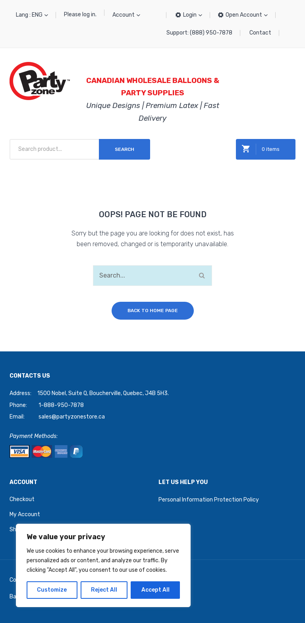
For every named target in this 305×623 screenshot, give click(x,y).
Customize (52, 589)
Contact (260, 32)
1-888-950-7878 (61, 405)
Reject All (104, 589)
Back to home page (152, 310)
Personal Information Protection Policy (208, 499)
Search (124, 149)
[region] (103, 565)
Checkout (22, 499)
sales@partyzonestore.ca (72, 416)
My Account (25, 514)
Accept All (155, 589)
